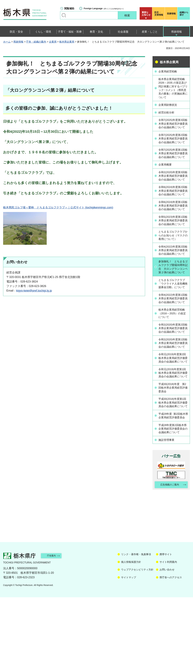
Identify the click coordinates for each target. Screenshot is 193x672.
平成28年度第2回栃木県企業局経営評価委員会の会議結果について (173, 502)
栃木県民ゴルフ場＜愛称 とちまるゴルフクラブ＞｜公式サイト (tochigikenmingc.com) (58, 207)
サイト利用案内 (168, 636)
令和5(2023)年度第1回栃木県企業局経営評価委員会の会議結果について (173, 248)
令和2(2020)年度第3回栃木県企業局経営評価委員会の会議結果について (173, 191)
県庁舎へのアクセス (171, 652)
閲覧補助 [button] (69, 8)
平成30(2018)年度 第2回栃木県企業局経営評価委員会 (173, 453)
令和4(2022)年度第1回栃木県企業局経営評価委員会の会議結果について (173, 344)
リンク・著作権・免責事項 (136, 629)
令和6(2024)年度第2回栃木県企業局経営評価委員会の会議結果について (173, 210)
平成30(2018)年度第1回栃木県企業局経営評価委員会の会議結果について (173, 470)
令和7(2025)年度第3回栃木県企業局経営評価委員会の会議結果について (173, 126)
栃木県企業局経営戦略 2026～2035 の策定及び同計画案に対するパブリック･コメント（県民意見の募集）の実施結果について (173, 88)
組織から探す (184, 13)
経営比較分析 (167, 113)
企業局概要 (166, 177)
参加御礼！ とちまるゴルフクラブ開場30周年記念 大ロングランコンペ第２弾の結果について (173, 304)
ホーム (7, 41)
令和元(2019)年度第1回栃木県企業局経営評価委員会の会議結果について (173, 436)
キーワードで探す (64, 15)
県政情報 (18, 41)
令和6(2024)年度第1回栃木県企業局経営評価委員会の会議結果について (173, 229)
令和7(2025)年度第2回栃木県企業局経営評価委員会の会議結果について (173, 145)
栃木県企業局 (66, 41)
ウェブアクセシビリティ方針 (137, 644)
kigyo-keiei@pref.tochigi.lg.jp (34, 290)
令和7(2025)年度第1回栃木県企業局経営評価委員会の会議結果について (173, 164)
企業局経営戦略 (169, 71)
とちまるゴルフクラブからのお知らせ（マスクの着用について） (173, 265)
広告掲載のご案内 (169, 559)
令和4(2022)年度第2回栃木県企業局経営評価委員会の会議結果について (173, 282)
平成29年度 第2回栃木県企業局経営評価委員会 (173, 487)
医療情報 (171, 13)
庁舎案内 (54, 630)
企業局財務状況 (169, 105)
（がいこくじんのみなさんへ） (104, 8)
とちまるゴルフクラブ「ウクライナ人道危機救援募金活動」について (173, 325)
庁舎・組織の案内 (36, 41)
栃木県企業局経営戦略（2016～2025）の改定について (173, 361)
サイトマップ (128, 652)
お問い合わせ (167, 644)
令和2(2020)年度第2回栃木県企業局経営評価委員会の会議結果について (173, 378)
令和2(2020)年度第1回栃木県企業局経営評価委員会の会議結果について (173, 397)
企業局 (52, 41)
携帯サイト (166, 629)
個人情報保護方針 (131, 636)
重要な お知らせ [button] (146, 13)
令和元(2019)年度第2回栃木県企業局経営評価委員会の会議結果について (173, 416)
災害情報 (159, 13)
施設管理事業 (167, 514)
